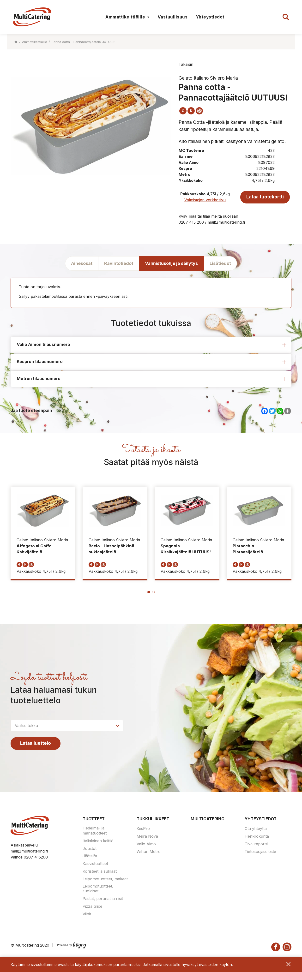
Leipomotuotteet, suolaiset (98, 889)
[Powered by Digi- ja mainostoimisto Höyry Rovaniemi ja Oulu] (72, 944)
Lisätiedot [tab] (220, 263)
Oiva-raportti (256, 844)
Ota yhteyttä (256, 828)
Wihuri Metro (149, 851)
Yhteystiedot (210, 17)
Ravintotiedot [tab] (118, 263)
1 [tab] (148, 592)
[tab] (151, 345)
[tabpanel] (43, 533)
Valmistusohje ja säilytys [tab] (171, 263)
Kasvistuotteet (95, 863)
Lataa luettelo (35, 743)
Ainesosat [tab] (81, 263)
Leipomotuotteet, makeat (105, 879)
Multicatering (207, 819)
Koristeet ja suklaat (100, 871)
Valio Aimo (146, 844)
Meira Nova (147, 836)
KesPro (143, 828)
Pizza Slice (92, 906)
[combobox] (67, 725)
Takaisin (186, 64)
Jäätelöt (90, 856)
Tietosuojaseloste (260, 851)
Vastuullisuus (173, 17)
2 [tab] (153, 592)
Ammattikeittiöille (125, 17)
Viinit (87, 914)
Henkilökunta (257, 836)
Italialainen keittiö (98, 841)
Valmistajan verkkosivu (205, 199)
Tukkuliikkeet (153, 819)
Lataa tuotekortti (265, 197)
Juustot (90, 848)
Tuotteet (94, 819)
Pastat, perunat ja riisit (103, 898)
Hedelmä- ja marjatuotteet (95, 831)
